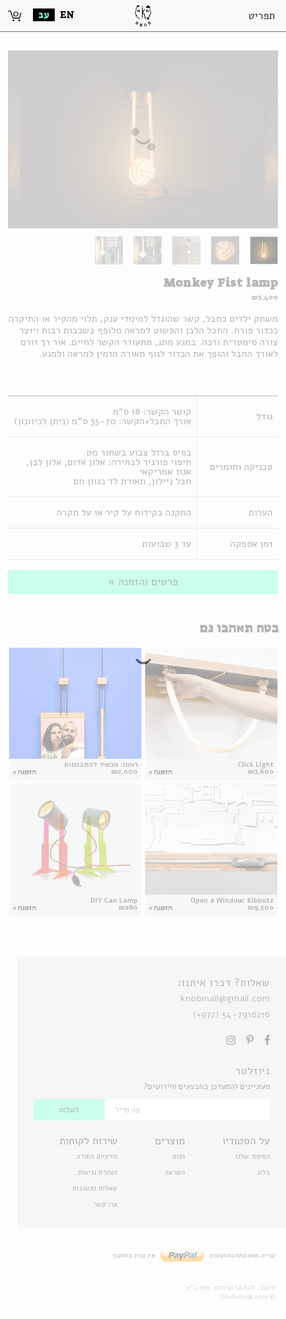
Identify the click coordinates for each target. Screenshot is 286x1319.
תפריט (261, 15)
